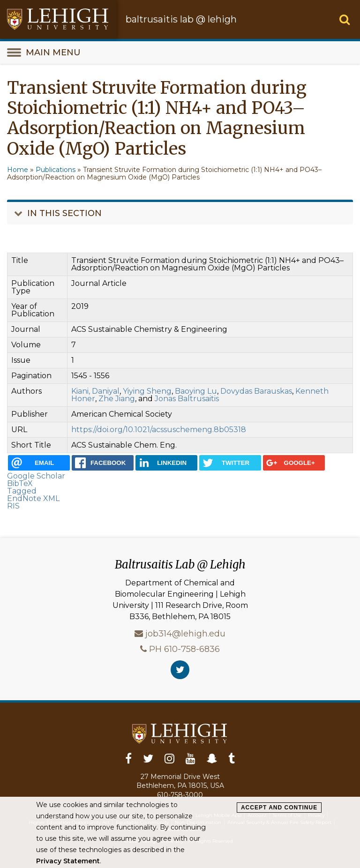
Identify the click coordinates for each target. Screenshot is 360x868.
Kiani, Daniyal (95, 391)
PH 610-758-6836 (184, 648)
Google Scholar (36, 475)
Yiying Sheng (147, 391)
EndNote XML (33, 498)
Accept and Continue (279, 807)
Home (17, 169)
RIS (13, 505)
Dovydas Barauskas (256, 391)
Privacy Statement (68, 861)
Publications (55, 169)
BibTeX (20, 483)
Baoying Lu (196, 391)
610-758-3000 (180, 795)
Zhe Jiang (116, 398)
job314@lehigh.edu (185, 633)
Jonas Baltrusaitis (187, 398)
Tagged (22, 490)
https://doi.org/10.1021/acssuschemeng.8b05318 (158, 429)
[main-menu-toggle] (180, 52)
